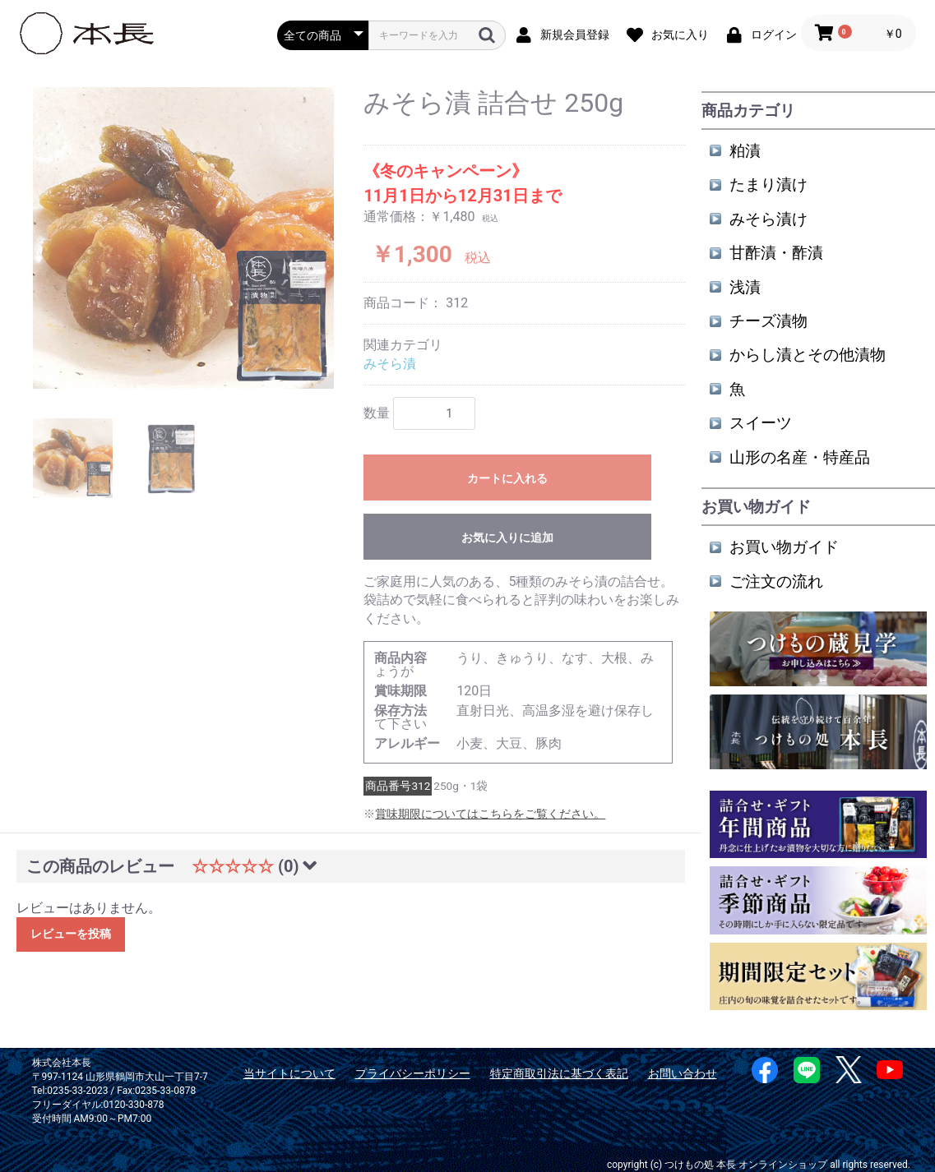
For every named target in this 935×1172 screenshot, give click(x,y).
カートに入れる (507, 478)
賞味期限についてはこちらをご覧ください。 (490, 813)
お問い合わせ (682, 1073)
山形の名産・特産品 (799, 457)
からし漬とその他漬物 (807, 354)
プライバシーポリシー (412, 1073)
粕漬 (745, 150)
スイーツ (760, 422)
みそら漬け (768, 219)
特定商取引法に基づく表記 (559, 1073)
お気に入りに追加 (507, 537)
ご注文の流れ (776, 581)
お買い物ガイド (784, 547)
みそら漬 (389, 363)
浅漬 (745, 287)
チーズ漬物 (768, 321)
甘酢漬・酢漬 (776, 252)
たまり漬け (768, 184)
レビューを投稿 (70, 933)
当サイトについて (289, 1073)
